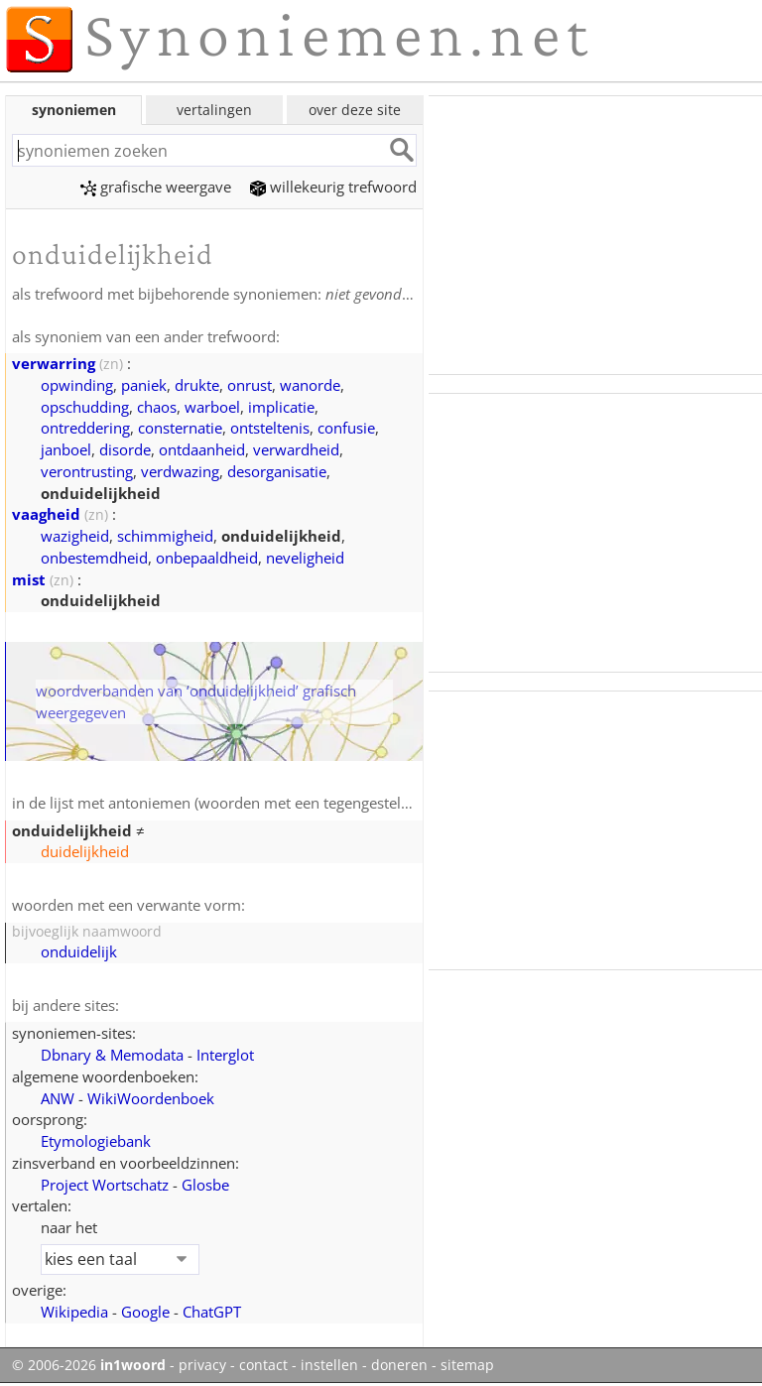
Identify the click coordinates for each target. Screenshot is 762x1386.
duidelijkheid (85, 851)
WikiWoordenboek (150, 1098)
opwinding (77, 385)
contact (263, 1365)
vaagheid (46, 514)
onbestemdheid (94, 557)
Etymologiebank (96, 1141)
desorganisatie (276, 471)
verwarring (53, 363)
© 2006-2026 (89, 1365)
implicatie (281, 407)
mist (29, 579)
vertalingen (214, 109)
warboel (212, 407)
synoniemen (74, 109)
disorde (125, 449)
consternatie (180, 428)
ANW (57, 1098)
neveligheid (305, 557)
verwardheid (296, 449)
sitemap (467, 1365)
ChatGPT (212, 1312)
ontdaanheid (202, 449)
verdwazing (180, 471)
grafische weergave (155, 186)
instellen (329, 1365)
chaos (157, 407)
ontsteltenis (270, 428)
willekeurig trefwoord (333, 186)
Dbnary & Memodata (112, 1055)
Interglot (225, 1055)
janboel (66, 449)
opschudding (85, 407)
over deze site (355, 109)
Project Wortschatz (105, 1185)
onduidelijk (79, 951)
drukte (197, 385)
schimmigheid (165, 536)
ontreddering (85, 428)
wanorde (310, 385)
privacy (202, 1365)
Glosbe (205, 1185)
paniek (144, 385)
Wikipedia (74, 1312)
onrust (249, 385)
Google (145, 1312)
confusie (346, 428)
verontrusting (87, 471)
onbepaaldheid (207, 557)
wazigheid (75, 536)
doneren (399, 1365)
